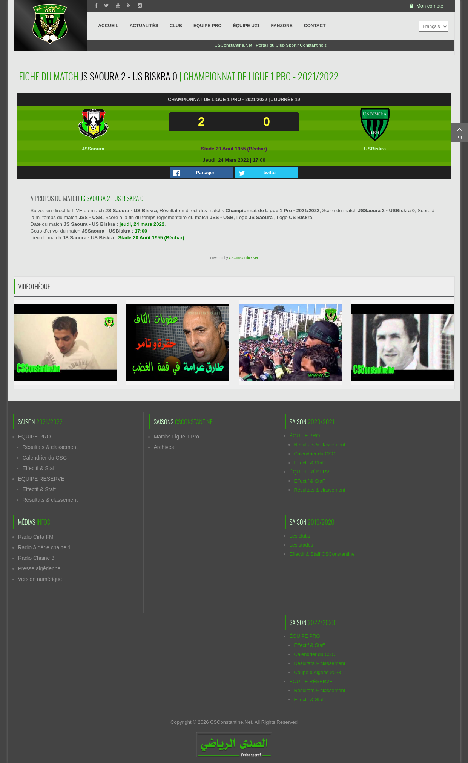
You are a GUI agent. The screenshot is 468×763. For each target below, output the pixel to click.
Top (459, 131)
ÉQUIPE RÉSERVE (41, 479)
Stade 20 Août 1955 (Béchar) (234, 149)
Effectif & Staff (39, 468)
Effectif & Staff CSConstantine (322, 554)
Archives (164, 447)
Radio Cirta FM (36, 537)
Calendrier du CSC (45, 458)
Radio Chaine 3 (36, 558)
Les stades (301, 545)
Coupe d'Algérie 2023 (317, 672)
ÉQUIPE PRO (34, 437)
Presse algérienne (39, 568)
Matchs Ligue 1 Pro (176, 437)
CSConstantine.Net (243, 258)
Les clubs (300, 536)
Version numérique (40, 579)
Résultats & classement (50, 447)
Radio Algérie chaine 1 (44, 547)
